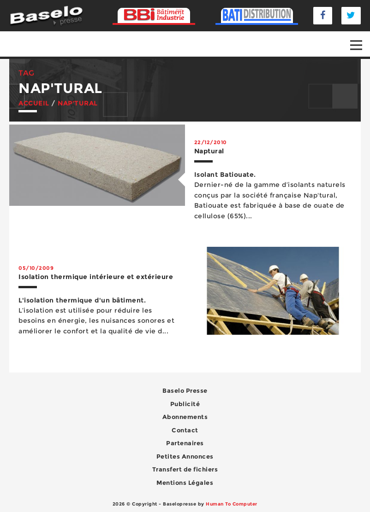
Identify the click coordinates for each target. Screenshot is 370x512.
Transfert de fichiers (185, 469)
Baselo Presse (185, 390)
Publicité (185, 403)
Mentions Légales (184, 482)
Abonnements (185, 416)
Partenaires (185, 443)
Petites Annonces (185, 456)
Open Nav (360, 38)
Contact (185, 430)
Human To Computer (231, 504)
